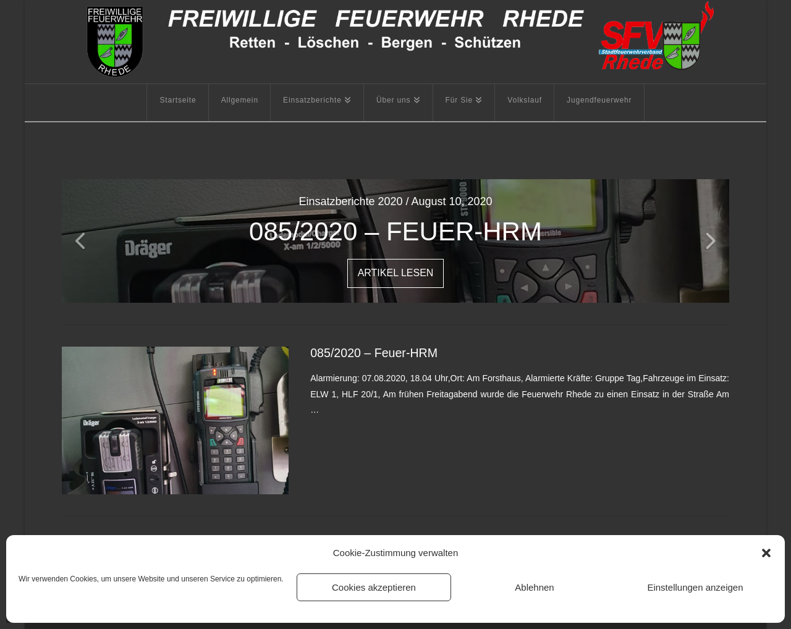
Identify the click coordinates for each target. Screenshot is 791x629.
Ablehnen (534, 587)
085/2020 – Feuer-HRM (374, 353)
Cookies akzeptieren (374, 587)
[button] (766, 553)
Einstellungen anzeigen (695, 587)
